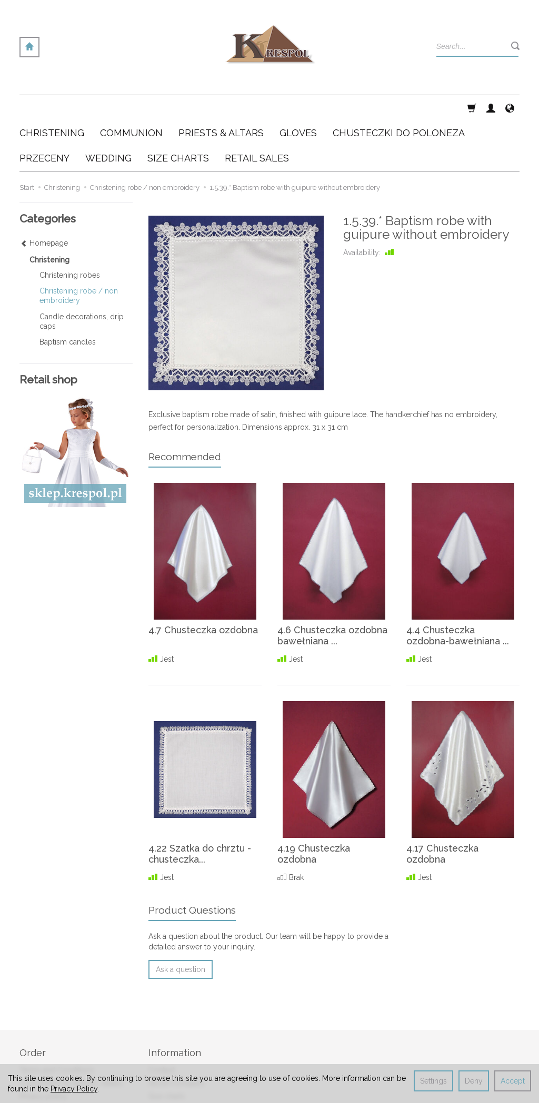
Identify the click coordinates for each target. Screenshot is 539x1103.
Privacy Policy (74, 1089)
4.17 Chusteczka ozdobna (442, 803)
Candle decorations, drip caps (81, 271)
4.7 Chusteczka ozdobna (203, 579)
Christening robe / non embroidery (78, 245)
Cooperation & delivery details (71, 1032)
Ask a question (180, 919)
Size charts (166, 1045)
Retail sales (167, 1058)
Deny (474, 1081)
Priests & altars (221, 107)
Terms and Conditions (56, 1019)
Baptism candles (67, 291)
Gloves (298, 107)
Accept (513, 1081)
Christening (51, 107)
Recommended (184, 406)
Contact (161, 1019)
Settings (433, 1081)
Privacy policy (43, 1045)
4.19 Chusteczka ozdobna (314, 803)
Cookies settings (47, 1058)
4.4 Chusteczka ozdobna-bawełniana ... (458, 585)
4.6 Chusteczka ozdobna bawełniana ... (332, 585)
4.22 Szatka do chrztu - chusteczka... (199, 803)
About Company (176, 1032)
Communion (131, 107)
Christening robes (69, 224)
